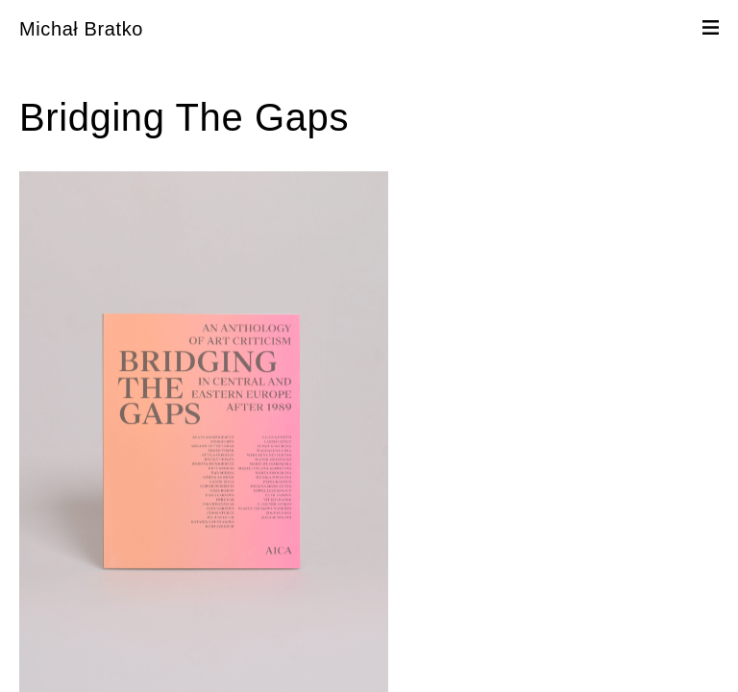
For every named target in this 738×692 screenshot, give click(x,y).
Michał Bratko (81, 28)
